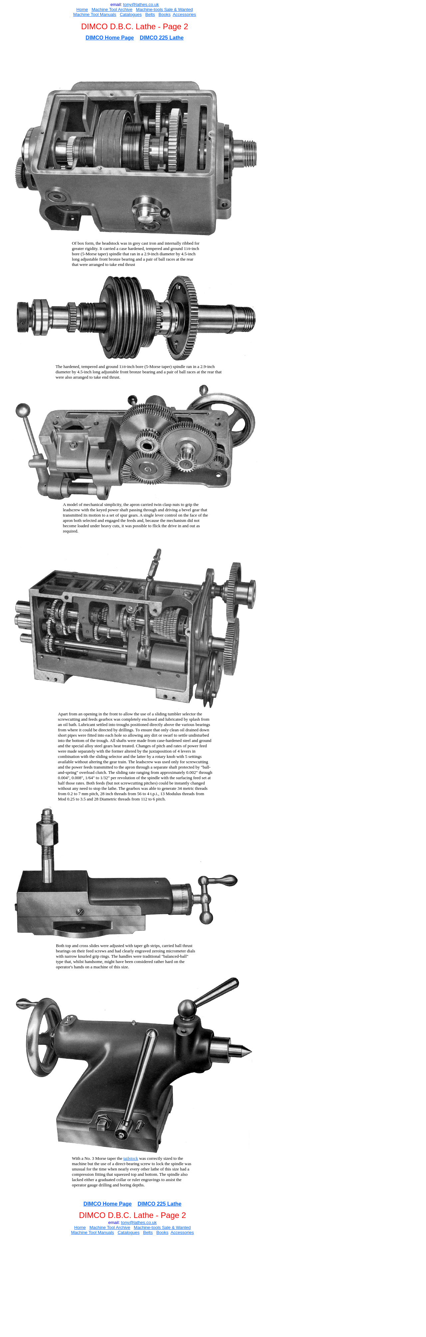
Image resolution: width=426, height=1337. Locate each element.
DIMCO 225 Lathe (162, 38)
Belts (150, 14)
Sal (166, 9)
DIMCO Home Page (110, 38)
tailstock (130, 1158)
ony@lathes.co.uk (141, 4)
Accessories (184, 14)
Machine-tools (149, 9)
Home (82, 9)
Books (164, 14)
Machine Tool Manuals (94, 14)
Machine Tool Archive (112, 9)
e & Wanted (181, 9)
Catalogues (131, 14)
